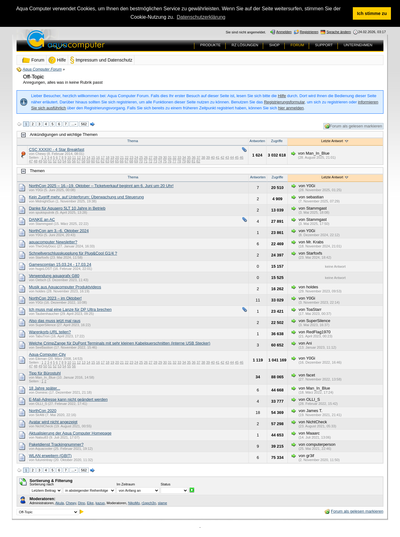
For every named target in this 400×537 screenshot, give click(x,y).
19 (112, 157)
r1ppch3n (149, 503)
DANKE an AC (42, 219)
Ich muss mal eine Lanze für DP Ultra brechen (70, 309)
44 (232, 157)
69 (136, 161)
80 (189, 161)
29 (160, 157)
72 (150, 161)
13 (83, 157)
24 (136, 157)
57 (79, 161)
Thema (132, 141)
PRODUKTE (210, 45)
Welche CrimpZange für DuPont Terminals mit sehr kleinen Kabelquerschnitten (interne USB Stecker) (119, 343)
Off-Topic (33, 77)
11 (74, 157)
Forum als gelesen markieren (353, 126)
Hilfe (282, 95)
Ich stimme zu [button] (372, 13)
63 (107, 161)
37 (198, 157)
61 (98, 161)
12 (79, 157)
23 (131, 157)
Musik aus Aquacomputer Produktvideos (65, 287)
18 (107, 157)
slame (162, 503)
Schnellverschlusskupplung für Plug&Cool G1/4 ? (73, 253)
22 (126, 157)
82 (198, 161)
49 (40, 161)
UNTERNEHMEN (358, 45)
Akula (59, 503)
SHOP (274, 45)
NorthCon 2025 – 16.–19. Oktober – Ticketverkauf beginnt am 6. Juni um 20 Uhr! (101, 185)
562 (84, 124)
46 (241, 157)
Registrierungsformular (284, 102)
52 (55, 161)
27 (150, 157)
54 (64, 161)
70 (141, 161)
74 (160, 161)
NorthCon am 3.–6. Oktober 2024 (59, 230)
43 (227, 157)
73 (155, 161)
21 (122, 157)
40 (213, 157)
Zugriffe (276, 141)
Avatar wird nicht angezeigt (53, 422)
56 (74, 161)
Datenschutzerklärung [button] (201, 17)
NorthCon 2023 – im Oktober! (55, 298)
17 (103, 157)
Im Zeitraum (126, 484)
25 (141, 157)
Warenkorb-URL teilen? (50, 332)
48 (36, 161)
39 (208, 157)
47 (30, 161)
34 (184, 157)
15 (93, 157)
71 (146, 161)
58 (83, 161)
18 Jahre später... (44, 388)
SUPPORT (324, 45)
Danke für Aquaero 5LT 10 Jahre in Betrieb (67, 208)
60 (93, 161)
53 (59, 161)
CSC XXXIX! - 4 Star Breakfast (56, 149)
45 (236, 157)
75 (165, 161)
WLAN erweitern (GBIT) (50, 455)
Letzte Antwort (335, 140)
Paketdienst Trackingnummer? (56, 444)
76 (169, 161)
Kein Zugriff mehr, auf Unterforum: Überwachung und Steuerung (86, 197)
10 (69, 157)
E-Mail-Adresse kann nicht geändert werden (68, 399)
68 (131, 161)
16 (98, 157)
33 (179, 157)
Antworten (257, 141)
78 (179, 161)
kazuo (100, 503)
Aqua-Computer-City (47, 354)
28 (155, 157)
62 (102, 161)
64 (112, 161)
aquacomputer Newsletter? (53, 242)
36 (194, 157)
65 (117, 161)
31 (170, 157)
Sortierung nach (41, 484)
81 (193, 161)
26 (146, 157)
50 (45, 161)
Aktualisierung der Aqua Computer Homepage (70, 433)
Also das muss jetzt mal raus (54, 320)
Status (165, 484)
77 (174, 161)
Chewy (71, 503)
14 (88, 157)
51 (50, 161)
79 (184, 161)
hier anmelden (291, 108)
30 (165, 157)
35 (189, 157)
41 (217, 157)
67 (126, 161)
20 (117, 157)
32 (174, 157)
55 (69, 161)
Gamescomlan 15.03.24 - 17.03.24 (60, 264)
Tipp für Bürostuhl (45, 373)
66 (121, 161)
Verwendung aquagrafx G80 (54, 275)
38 (203, 157)
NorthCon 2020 (42, 410)
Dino (81, 503)
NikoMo (134, 503)
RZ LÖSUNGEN (245, 45)
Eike (90, 503)
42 (222, 157)
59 (88, 161)
